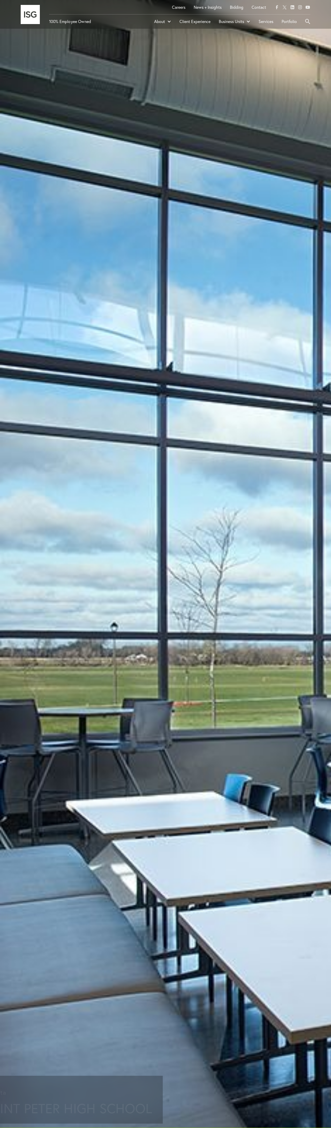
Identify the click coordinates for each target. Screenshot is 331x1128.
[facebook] (277, 7)
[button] (162, 23)
